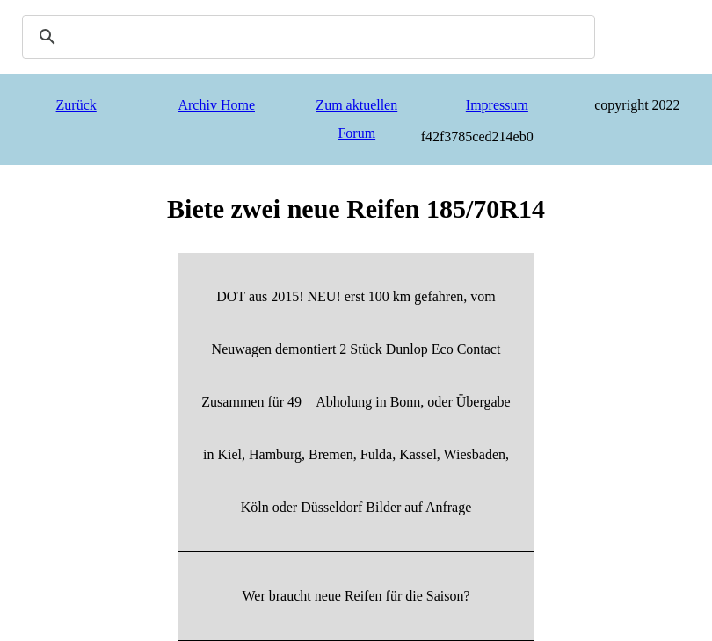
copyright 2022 (636, 104)
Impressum (497, 104)
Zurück (76, 104)
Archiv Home (216, 104)
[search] (306, 36)
